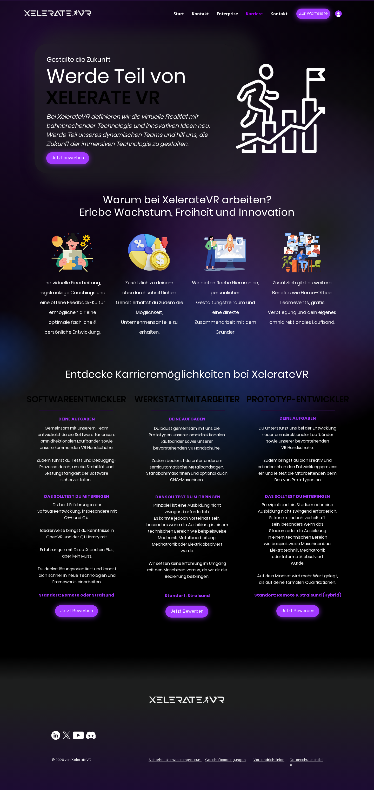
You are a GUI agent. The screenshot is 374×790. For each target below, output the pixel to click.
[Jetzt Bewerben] (76, 611)
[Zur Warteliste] (313, 14)
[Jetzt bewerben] (67, 158)
